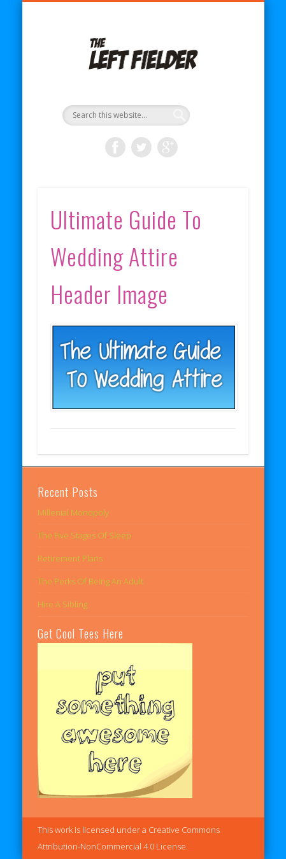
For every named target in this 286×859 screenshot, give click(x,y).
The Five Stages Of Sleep (84, 535)
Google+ (167, 147)
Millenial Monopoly (73, 512)
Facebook (115, 147)
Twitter (141, 147)
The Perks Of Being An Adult (90, 581)
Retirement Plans (70, 558)
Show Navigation (217, 114)
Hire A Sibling (62, 604)
